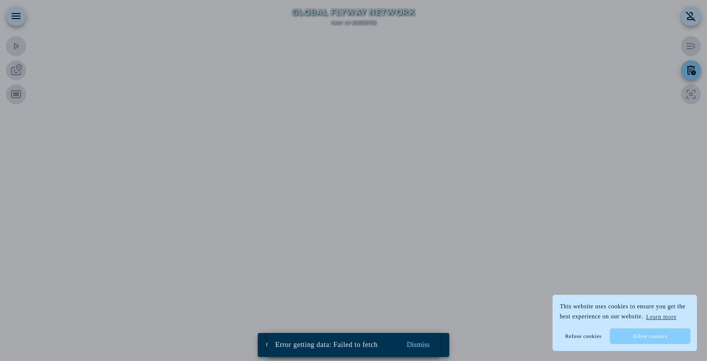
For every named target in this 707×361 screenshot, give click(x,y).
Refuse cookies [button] (583, 336)
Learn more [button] (661, 316)
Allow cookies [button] (650, 336)
